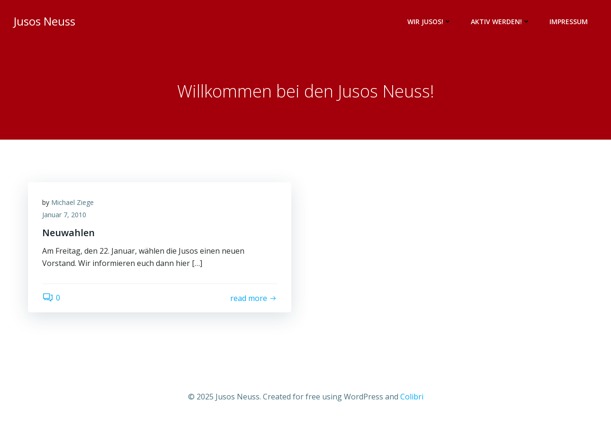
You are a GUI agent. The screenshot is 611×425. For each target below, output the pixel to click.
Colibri (411, 396)
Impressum (568, 21)
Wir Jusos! (429, 21)
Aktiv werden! (500, 21)
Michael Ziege (72, 202)
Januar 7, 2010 (64, 214)
